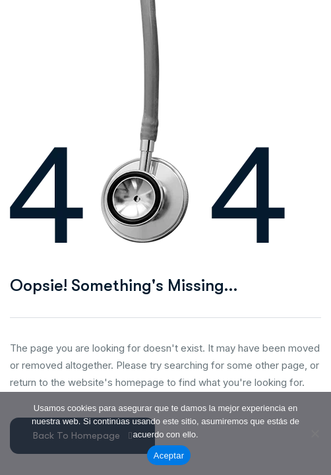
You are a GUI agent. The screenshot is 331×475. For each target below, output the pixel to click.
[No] (314, 433)
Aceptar (169, 455)
